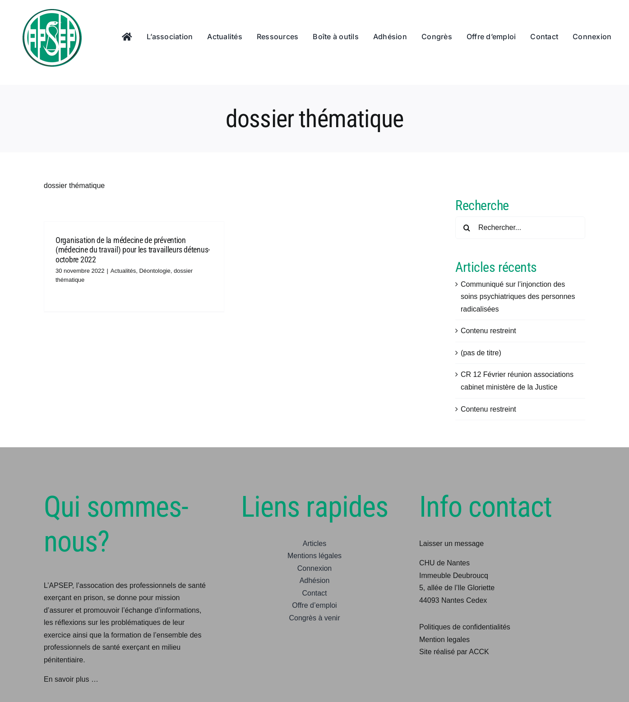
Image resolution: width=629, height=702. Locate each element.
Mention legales (444, 639)
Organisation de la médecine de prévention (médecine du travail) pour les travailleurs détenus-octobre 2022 (133, 249)
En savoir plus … (71, 679)
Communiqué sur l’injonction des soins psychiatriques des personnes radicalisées (518, 296)
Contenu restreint (488, 331)
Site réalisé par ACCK (454, 652)
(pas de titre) (481, 353)
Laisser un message (451, 543)
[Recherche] (466, 227)
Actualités (123, 270)
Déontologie (154, 270)
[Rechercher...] (520, 227)
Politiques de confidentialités (464, 627)
